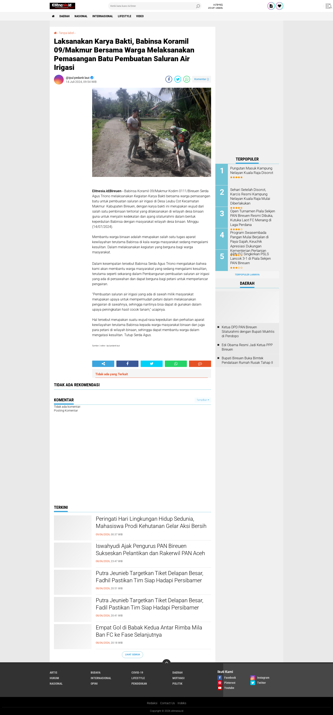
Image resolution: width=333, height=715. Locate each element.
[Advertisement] (247, 90)
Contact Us (167, 703)
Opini (94, 683)
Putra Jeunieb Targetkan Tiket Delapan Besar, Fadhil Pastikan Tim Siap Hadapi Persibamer (149, 577)
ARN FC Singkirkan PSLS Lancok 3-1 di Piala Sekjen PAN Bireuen (250, 258)
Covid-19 (137, 672)
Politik (177, 683)
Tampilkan (203, 400)
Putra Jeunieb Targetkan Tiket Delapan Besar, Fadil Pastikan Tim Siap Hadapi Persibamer (149, 604)
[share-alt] (103, 364)
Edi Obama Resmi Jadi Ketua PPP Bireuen (247, 347)
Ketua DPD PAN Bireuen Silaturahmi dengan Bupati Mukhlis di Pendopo (248, 331)
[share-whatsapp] (186, 79)
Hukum (54, 678)
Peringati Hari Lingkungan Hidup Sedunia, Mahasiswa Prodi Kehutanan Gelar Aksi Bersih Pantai (151, 526)
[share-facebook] (168, 79)
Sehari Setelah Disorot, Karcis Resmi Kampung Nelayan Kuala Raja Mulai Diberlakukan (252, 196)
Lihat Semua (132, 654)
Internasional (102, 16)
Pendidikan (139, 683)
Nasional (81, 16)
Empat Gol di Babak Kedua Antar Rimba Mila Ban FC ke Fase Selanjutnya (149, 631)
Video (140, 16)
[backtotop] (166, 663)
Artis (53, 672)
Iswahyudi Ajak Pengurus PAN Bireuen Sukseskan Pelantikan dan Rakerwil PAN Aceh (150, 549)
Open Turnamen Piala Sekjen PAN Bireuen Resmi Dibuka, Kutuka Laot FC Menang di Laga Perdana (251, 217)
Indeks (182, 703)
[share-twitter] (177, 79)
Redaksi (152, 703)
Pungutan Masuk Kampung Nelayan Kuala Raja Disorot (250, 170)
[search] (155, 6)
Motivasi (178, 678)
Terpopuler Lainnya (247, 274)
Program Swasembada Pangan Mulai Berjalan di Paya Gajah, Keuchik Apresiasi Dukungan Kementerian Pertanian (253, 241)
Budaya (95, 672)
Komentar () (201, 79)
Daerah (64, 16)
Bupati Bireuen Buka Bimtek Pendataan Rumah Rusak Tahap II (247, 360)
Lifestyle (124, 16)
